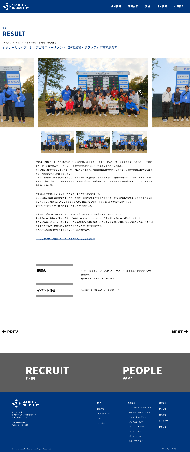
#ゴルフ (19, 42)
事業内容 (133, 6)
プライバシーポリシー (169, 449)
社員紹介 (179, 6)
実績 (147, 6)
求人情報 (162, 6)
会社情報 (116, 6)
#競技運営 (51, 42)
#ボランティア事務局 (35, 42)
